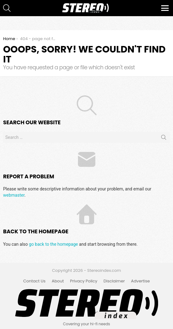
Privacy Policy (83, 281)
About (58, 281)
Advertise (140, 281)
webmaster (14, 195)
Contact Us (34, 281)
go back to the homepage (53, 244)
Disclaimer (114, 281)
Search (163, 138)
